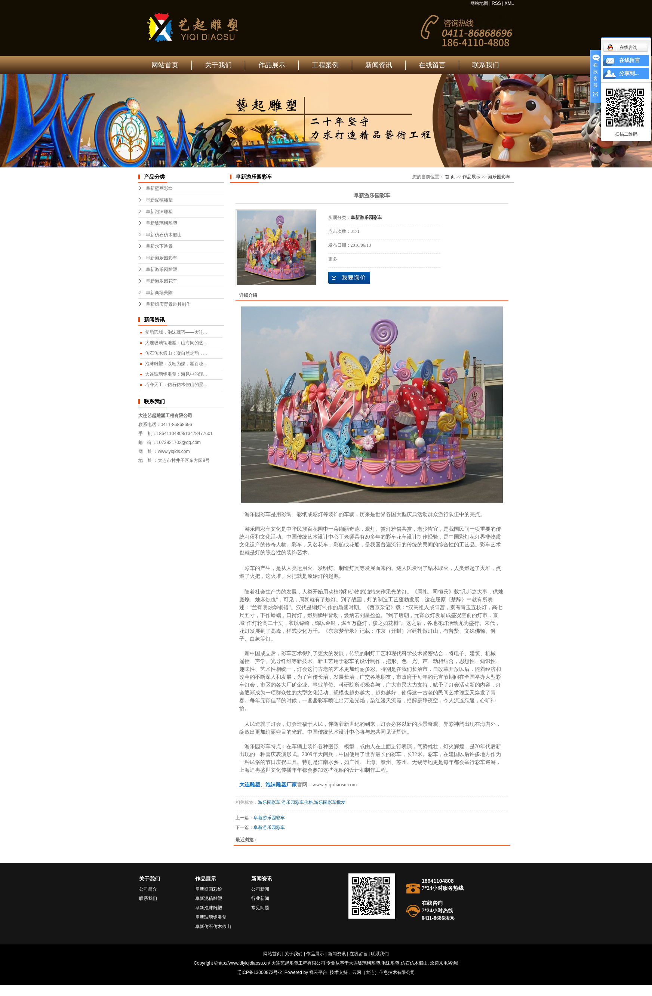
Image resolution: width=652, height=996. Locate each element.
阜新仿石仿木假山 (164, 234)
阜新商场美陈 (159, 292)
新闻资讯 (378, 65)
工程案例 (325, 65)
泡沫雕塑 (390, 963)
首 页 (450, 176)
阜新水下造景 (159, 246)
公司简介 (148, 889)
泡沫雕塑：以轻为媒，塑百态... (176, 363)
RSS (496, 3)
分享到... (629, 73)
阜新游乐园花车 (161, 281)
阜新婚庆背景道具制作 (168, 304)
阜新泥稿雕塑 (159, 200)
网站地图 (479, 3)
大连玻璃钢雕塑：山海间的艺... (176, 342)
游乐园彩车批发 (329, 802)
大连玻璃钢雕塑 (364, 963)
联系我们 (485, 65)
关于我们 (218, 65)
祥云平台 (318, 972)
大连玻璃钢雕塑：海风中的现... (176, 374)
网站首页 (164, 65)
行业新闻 (260, 898)
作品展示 (271, 65)
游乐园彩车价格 (297, 802)
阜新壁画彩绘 (159, 188)
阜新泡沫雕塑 (159, 211)
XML (509, 3)
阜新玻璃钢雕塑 (161, 223)
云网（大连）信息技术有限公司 (383, 972)
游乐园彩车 (499, 176)
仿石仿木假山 (414, 963)
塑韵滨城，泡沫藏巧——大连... (176, 332)
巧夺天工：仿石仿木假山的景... (176, 384)
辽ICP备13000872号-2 (259, 972)
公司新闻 (260, 889)
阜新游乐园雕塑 (161, 269)
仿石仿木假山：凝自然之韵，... (176, 353)
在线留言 (432, 65)
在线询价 (349, 278)
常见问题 (260, 907)
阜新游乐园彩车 (161, 257)
